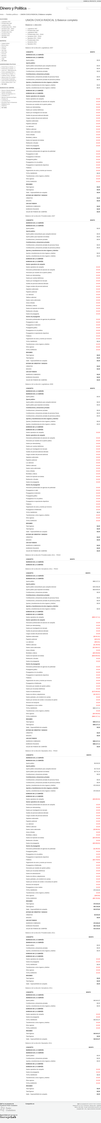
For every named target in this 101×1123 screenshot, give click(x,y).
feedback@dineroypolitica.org (94, 1107)
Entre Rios (4, 52)
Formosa (4, 53)
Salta (3, 59)
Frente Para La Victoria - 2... (9, 67)
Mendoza (4, 55)
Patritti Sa (4, 105)
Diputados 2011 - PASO (8, 30)
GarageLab (14, 1115)
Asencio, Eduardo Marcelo (8, 90)
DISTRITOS (3, 40)
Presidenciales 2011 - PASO (9, 27)
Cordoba (4, 48)
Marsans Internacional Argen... (9, 97)
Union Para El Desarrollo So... (9, 80)
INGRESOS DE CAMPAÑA (7, 87)
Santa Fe (4, 47)
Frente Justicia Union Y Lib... (9, 82)
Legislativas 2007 (6, 21)
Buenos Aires (5, 45)
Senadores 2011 (6, 33)
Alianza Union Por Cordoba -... (9, 77)
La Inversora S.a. (6, 100)
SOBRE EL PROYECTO (89, 1)
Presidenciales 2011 (7, 32)
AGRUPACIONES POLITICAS (8, 64)
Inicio (2, 14)
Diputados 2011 (6, 35)
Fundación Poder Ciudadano (8, 1105)
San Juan (4, 50)
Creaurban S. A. (6, 95)
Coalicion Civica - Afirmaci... (9, 75)
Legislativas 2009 (6, 25)
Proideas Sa (5, 99)
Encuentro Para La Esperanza (9, 102)
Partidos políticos (12, 14)
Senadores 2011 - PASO (8, 28)
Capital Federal (5, 43)
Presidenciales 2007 (7, 23)
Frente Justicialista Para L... (9, 72)
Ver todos (4, 37)
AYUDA (99, 1)
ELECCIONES (3, 19)
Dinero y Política (13, 8)
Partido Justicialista (6, 92)
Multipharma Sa (6, 104)
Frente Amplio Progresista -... (9, 79)
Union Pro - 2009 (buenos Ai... (9, 70)
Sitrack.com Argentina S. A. (9, 93)
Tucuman (4, 57)
